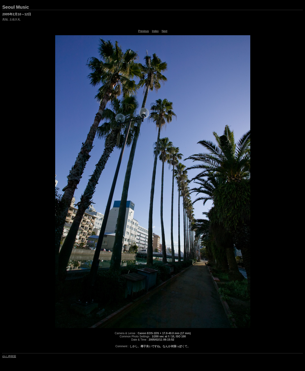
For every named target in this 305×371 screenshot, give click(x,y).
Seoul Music (15, 7)
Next (164, 31)
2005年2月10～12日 (16, 14)
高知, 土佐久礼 (11, 19)
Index (155, 31)
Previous (143, 31)
